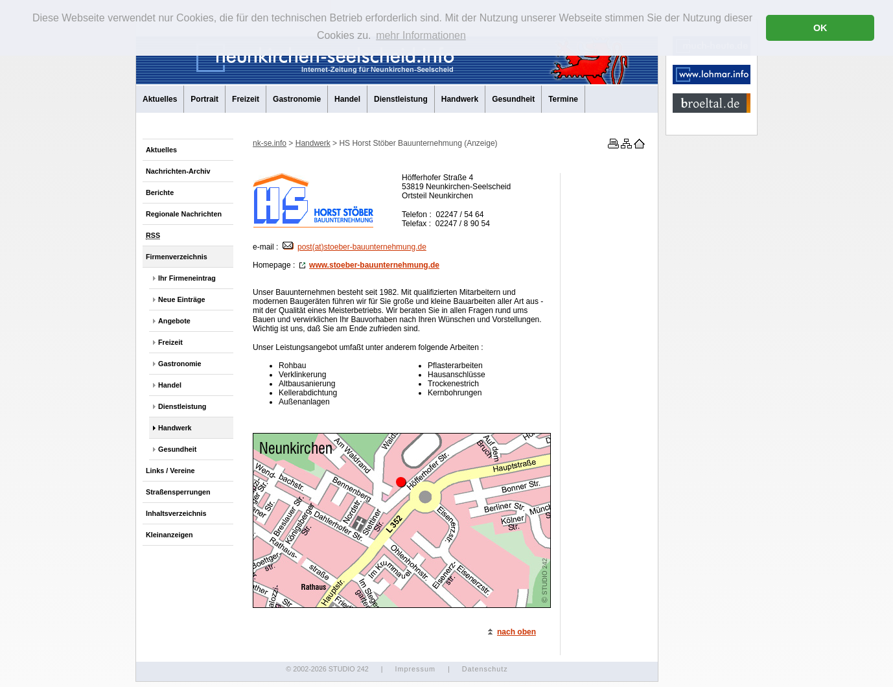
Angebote (174, 321)
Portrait (204, 99)
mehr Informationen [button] (421, 35)
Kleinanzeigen (169, 535)
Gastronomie (297, 99)
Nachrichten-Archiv (178, 171)
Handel (347, 99)
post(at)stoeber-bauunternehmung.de (354, 246)
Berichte (160, 192)
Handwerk (459, 99)
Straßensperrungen (178, 492)
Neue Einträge (181, 299)
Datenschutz (485, 669)
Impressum (415, 669)
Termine (563, 99)
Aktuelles (160, 99)
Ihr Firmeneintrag (187, 278)
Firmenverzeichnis (176, 257)
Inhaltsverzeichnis (176, 513)
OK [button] (820, 28)
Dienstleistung (401, 99)
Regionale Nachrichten (184, 214)
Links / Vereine (170, 470)
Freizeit (245, 99)
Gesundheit (513, 99)
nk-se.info (269, 143)
